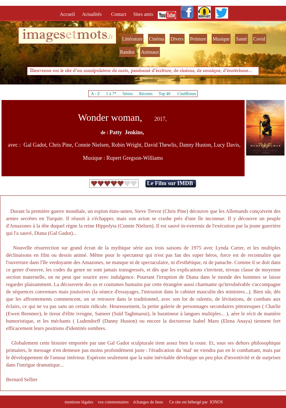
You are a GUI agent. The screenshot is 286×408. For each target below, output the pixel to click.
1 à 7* (111, 93)
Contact (119, 14)
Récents (145, 93)
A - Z (95, 93)
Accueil (68, 14)
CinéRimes (187, 93)
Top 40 (164, 93)
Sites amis (143, 14)
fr (111, 36)
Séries (127, 93)
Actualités (93, 14)
